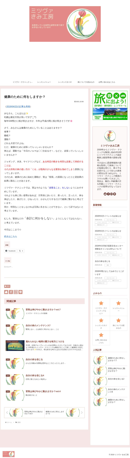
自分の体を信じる (102, 261)
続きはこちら (10, 236)
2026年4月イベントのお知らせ (108, 216)
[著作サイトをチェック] (6, 292)
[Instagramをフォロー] (16, 292)
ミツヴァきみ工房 (109, 145)
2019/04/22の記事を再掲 (18, 106)
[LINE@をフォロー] (20, 292)
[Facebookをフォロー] (11, 292)
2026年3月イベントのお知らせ (108, 231)
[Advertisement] (65, 60)
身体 (7, 286)
